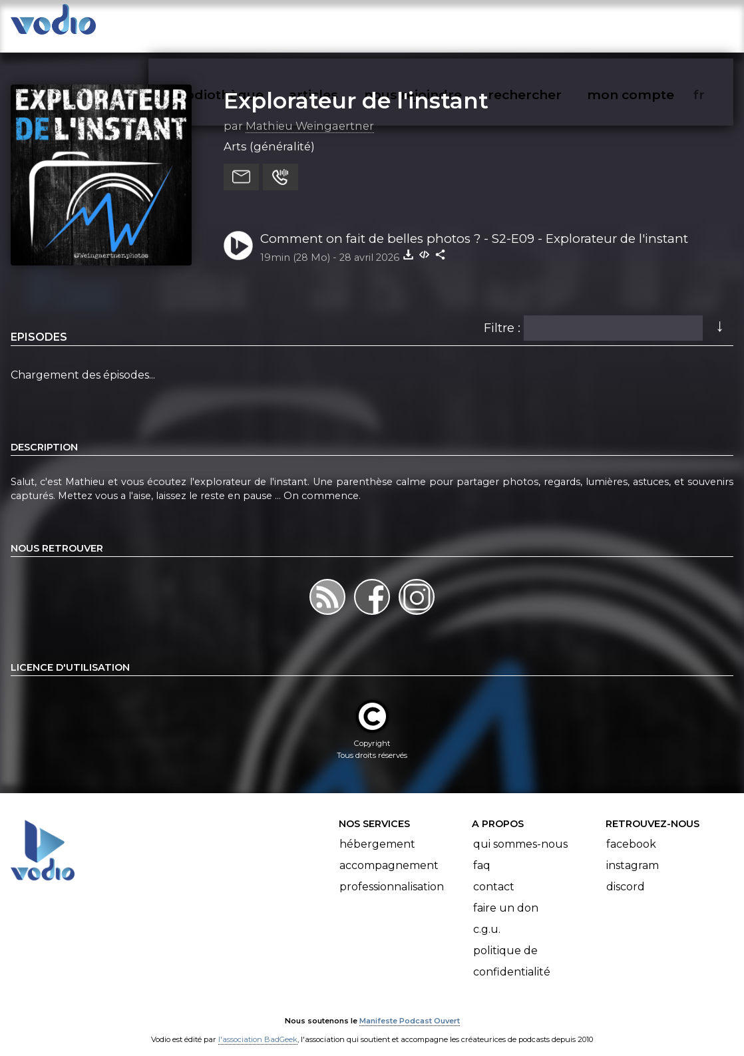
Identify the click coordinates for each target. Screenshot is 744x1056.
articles (343, 24)
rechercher (549, 24)
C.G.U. (486, 916)
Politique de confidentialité (511, 948)
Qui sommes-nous (520, 830)
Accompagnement (389, 852)
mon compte (652, 24)
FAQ (481, 852)
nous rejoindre (440, 24)
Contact (493, 873)
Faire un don (505, 894)
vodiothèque (252, 24)
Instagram (632, 852)
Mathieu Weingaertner (310, 112)
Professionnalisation (391, 873)
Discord (625, 873)
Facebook (631, 830)
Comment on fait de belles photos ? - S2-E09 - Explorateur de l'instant (474, 225)
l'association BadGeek (257, 1026)
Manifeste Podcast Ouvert (409, 1008)
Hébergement (377, 830)
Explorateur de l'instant (356, 87)
